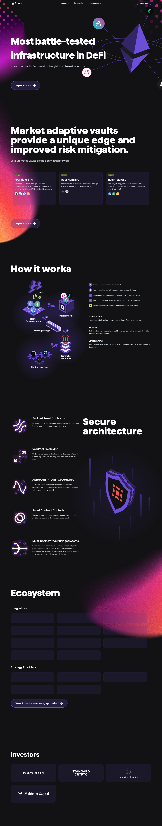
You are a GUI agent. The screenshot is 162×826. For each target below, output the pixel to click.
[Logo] (19, 3)
